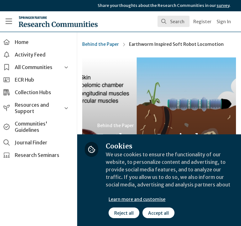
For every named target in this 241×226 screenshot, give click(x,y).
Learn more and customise (140, 199)
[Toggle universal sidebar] (9, 21)
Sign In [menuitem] (224, 21)
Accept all (161, 213)
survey (223, 5)
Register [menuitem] (202, 21)
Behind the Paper (103, 44)
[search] (174, 21)
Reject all (127, 213)
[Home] (44, 21)
